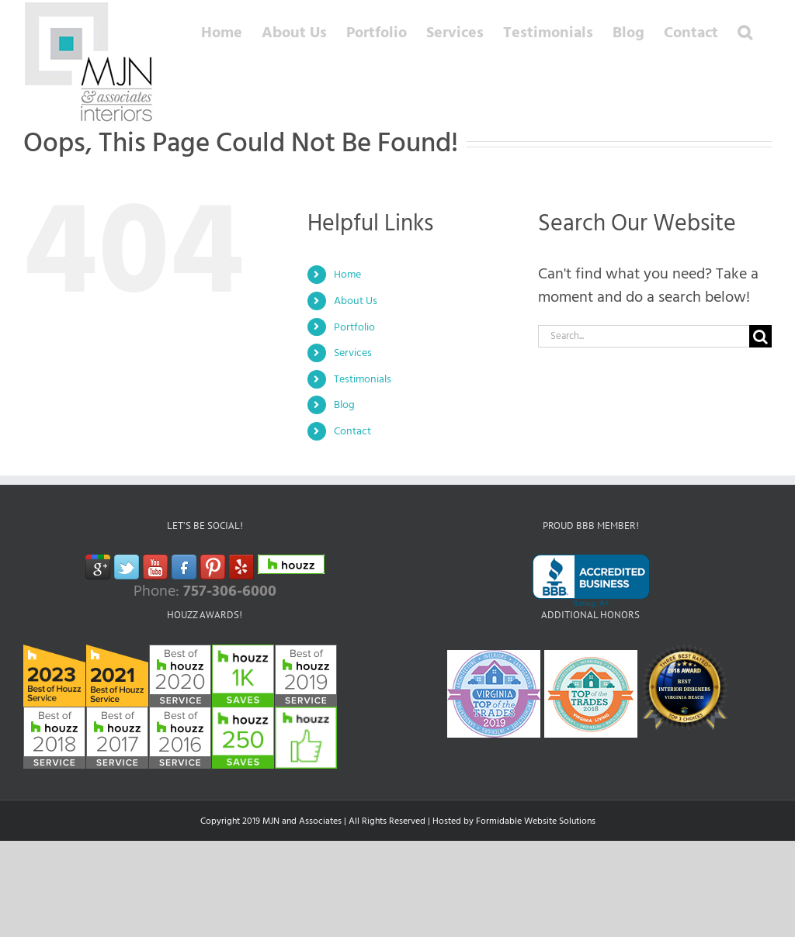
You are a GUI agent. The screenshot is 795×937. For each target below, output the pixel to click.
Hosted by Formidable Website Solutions (513, 821)
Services (353, 352)
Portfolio (354, 327)
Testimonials (362, 379)
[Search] (760, 336)
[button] (745, 32)
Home (347, 274)
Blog (344, 404)
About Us (355, 300)
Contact (352, 431)
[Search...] (643, 336)
